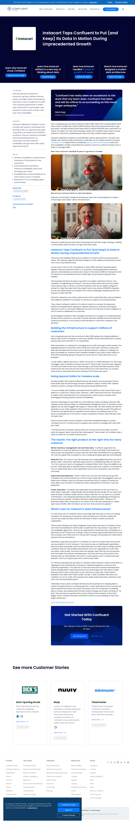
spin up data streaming (96, 142)
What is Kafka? (76, 766)
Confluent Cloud (57, 142)
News (92, 784)
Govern (8, 787)
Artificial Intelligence (30, 776)
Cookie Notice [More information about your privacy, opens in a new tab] (32, 808)
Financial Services (52, 766)
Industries (50, 761)
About (92, 761)
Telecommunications (54, 776)
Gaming (49, 791)
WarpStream (10, 773)
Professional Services (78, 787)
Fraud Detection (29, 787)
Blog (91, 780)
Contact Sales (121, 2)
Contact (93, 769)
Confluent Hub (11, 794)
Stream (8, 776)
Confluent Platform (13, 769)
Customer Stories (29, 766)
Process (8, 784)
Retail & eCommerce (54, 769)
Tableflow (9, 791)
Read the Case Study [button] (16, 75)
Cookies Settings (68, 815)
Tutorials (74, 776)
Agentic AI (26, 780)
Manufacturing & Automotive (57, 773)
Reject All (68, 810)
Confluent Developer (78, 769)
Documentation (77, 773)
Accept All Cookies (68, 805)
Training (74, 784)
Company (93, 766)
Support (74, 780)
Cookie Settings (95, 810)
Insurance (50, 784)
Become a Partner (96, 791)
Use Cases (27, 761)
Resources (75, 761)
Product (9, 761)
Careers (93, 773)
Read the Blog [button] (48, 77)
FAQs (92, 787)
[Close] (79, 800)
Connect (9, 780)
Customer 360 (28, 791)
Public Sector (51, 780)
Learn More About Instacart (62, 602)
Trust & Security (95, 794)
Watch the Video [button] (83, 77)
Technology (50, 787)
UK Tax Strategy (95, 798)
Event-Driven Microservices (33, 784)
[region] (42, 809)
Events (73, 791)
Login (109, 2)
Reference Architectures (32, 769)
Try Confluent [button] (110, 9)
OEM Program (76, 794)
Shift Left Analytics (29, 773)
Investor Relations (96, 776)
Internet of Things (29, 794)
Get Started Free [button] (79, 636)
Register (93, 2)
